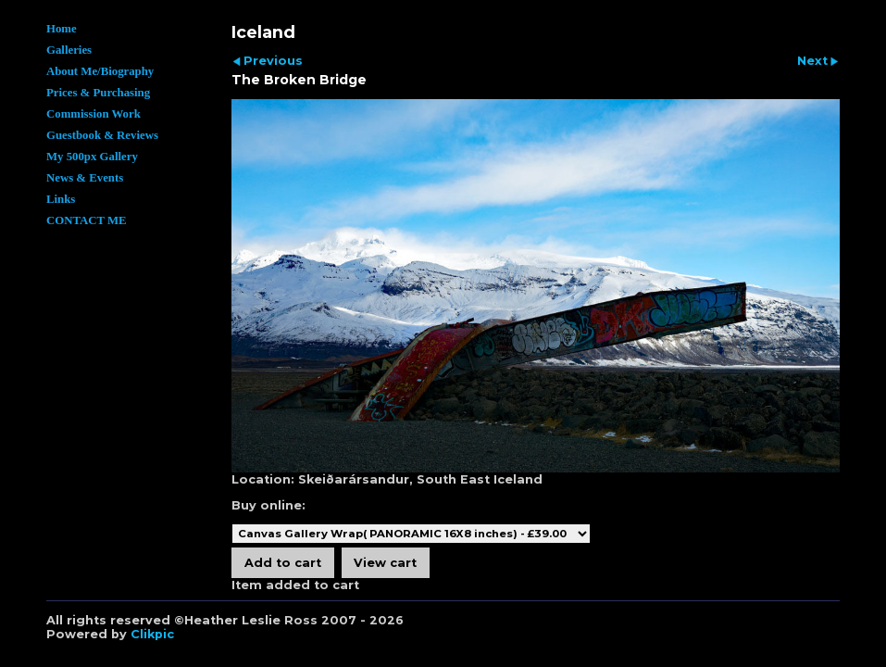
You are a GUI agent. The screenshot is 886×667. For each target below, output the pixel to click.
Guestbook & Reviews (102, 135)
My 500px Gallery (92, 156)
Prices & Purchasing (98, 92)
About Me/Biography (100, 71)
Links (60, 199)
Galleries (69, 50)
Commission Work (93, 113)
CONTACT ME (86, 220)
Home (61, 28)
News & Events (84, 177)
